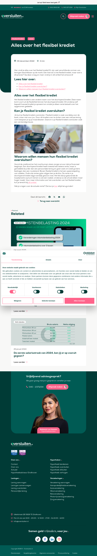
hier (55, 186)
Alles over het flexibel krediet (31, 84)
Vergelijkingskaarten (30, 553)
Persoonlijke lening (19, 491)
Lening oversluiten (18, 488)
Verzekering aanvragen (60, 482)
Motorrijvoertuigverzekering (62, 496)
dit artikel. (32, 182)
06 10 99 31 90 (55, 7)
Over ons (15, 467)
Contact (14, 464)
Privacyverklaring (63, 553)
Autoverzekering (57, 488)
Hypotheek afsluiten (58, 470)
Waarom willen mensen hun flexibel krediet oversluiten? (42, 89)
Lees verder (19, 311)
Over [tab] (80, 260)
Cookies (74, 553)
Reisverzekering (56, 494)
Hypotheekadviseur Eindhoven (24, 472)
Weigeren (17, 301)
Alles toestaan (79, 301)
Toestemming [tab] (16, 260)
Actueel (14, 470)
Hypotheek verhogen (59, 472)
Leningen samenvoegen (21, 485)
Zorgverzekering (57, 499)
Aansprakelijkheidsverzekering (63, 485)
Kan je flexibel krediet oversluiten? (33, 86)
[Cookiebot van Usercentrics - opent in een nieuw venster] (84, 253)
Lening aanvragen (18, 482)
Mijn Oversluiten (81, 7)
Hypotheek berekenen (59, 464)
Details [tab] (48, 260)
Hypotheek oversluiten (59, 467)
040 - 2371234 (36, 387)
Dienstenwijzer (15, 553)
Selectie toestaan (48, 301)
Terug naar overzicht (49, 201)
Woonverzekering (57, 491)
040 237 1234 (67, 7)
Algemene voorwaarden (47, 553)
